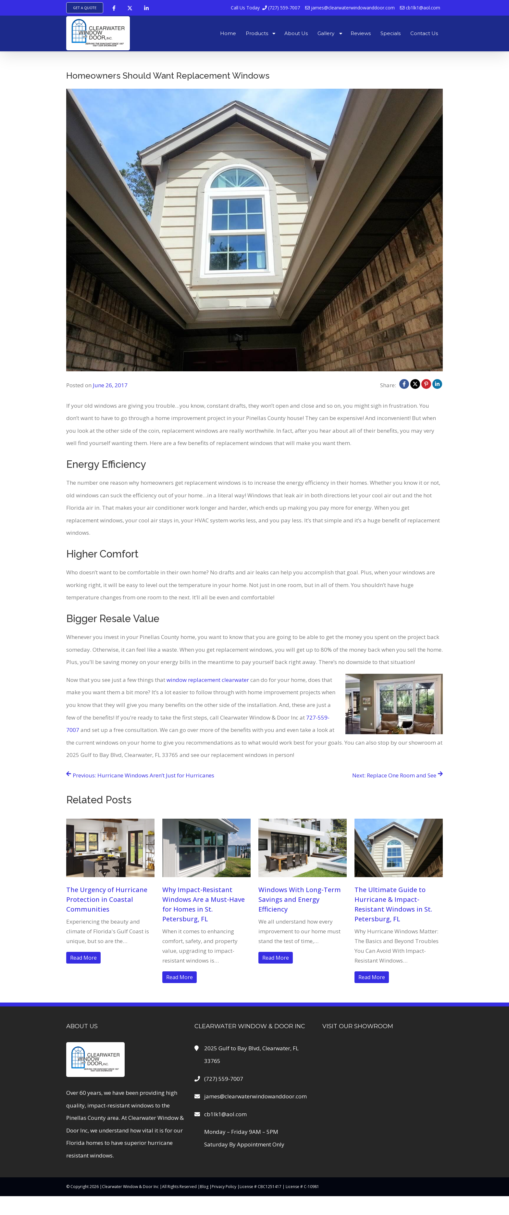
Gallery (325, 33)
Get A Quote (84, 7)
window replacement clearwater (208, 680)
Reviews (361, 33)
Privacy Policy (224, 1186)
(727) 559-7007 (265, 8)
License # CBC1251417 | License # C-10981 (279, 1186)
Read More (83, 957)
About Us (296, 33)
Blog (204, 1186)
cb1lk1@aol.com (420, 8)
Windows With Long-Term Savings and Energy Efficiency (299, 899)
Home (228, 33)
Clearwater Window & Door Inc (130, 1186)
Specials (390, 33)
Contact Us (424, 33)
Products (257, 33)
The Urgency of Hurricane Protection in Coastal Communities (106, 899)
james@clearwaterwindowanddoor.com (350, 8)
